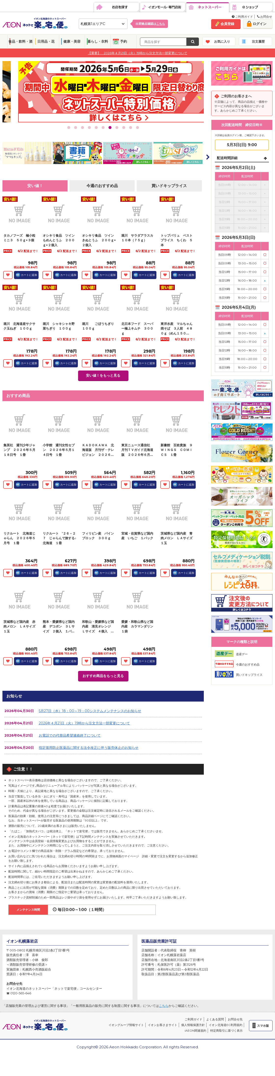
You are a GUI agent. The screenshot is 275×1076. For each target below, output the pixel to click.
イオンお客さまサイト (162, 1025)
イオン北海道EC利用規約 (225, 1025)
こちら (163, 1006)
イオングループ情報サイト (126, 1025)
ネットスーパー (207, 7)
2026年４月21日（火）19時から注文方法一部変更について (84, 723)
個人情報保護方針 (193, 1025)
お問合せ (264, 16)
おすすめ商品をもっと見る (103, 676)
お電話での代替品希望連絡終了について (70, 735)
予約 (123, 41)
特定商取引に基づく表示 (226, 1030)
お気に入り (222, 41)
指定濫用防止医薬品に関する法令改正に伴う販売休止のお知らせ (88, 747)
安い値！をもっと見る (103, 375)
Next (207, 157)
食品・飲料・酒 (20, 41)
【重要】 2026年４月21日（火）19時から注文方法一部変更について (137, 53)
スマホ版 (263, 1025)
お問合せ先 (235, 1019)
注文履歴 (258, 41)
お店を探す (116, 7)
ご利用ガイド (242, 16)
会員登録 (227, 24)
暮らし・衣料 (97, 41)
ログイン (259, 24)
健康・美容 (72, 41)
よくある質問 (215, 1019)
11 (137, 127)
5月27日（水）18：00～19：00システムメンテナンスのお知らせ (90, 711)
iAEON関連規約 (195, 1030)
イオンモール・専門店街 (162, 7)
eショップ (251, 7)
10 (130, 127)
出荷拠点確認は (150, 24)
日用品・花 (46, 41)
